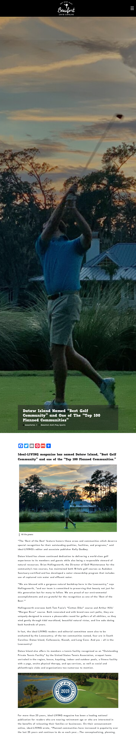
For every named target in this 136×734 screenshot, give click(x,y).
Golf (52, 425)
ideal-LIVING (25, 549)
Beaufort (45, 425)
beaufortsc (30, 425)
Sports (62, 425)
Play (57, 425)
